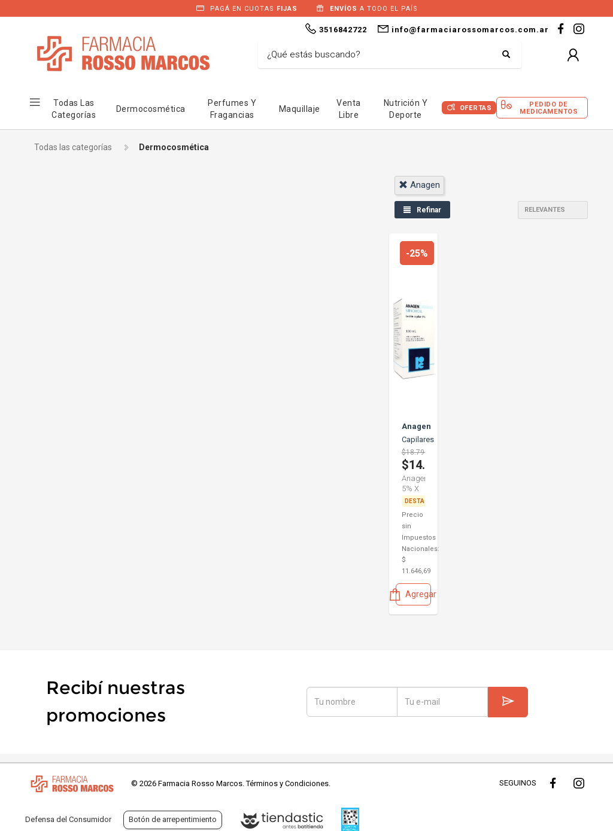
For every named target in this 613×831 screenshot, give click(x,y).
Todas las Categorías (73, 109)
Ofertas (476, 108)
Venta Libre (348, 109)
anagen (419, 184)
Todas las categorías (73, 147)
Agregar (413, 594)
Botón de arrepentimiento (173, 819)
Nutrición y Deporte (406, 109)
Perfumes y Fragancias (232, 109)
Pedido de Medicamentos (549, 108)
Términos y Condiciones (287, 783)
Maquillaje (299, 109)
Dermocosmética (151, 109)
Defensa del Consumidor (68, 819)
